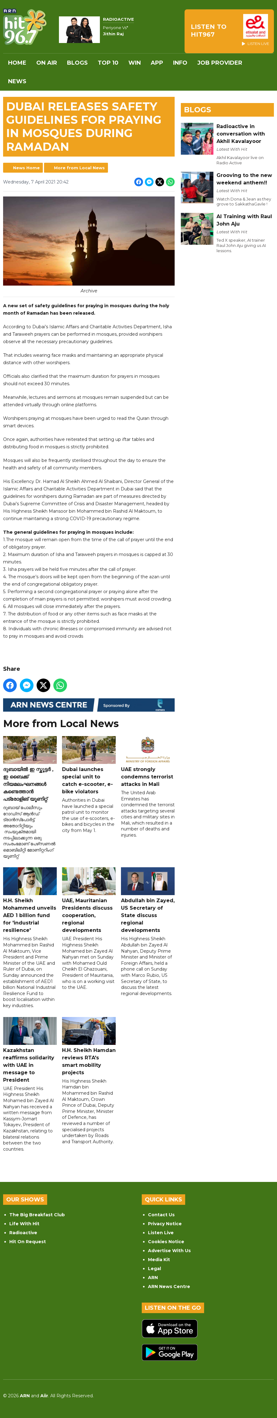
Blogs (77, 62)
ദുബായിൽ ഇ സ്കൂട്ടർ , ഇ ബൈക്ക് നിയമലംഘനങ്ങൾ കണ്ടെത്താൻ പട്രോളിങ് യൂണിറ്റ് (30, 769)
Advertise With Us (169, 1250)
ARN (153, 1277)
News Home (26, 167)
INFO (180, 62)
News (17, 81)
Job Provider (219, 62)
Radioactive (23, 1232)
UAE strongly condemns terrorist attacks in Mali (148, 761)
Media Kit (159, 1259)
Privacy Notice (165, 1223)
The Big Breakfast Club (37, 1215)
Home (17, 62)
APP (157, 62)
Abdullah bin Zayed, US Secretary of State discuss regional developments (148, 900)
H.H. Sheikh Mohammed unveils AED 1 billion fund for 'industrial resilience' (30, 900)
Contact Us (161, 1215)
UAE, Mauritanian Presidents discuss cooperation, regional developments (89, 900)
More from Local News (79, 167)
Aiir (44, 1396)
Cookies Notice (166, 1241)
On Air (46, 62)
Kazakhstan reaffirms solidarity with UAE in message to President (30, 1050)
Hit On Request (27, 1241)
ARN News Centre (169, 1286)
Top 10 (108, 62)
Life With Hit (24, 1223)
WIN (134, 62)
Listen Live (161, 1232)
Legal (154, 1268)
